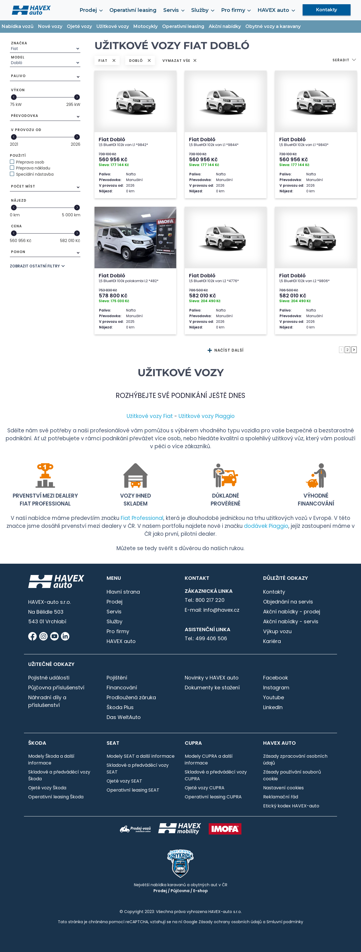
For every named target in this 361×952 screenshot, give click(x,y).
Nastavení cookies (283, 788)
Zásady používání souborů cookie (292, 775)
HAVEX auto (276, 10)
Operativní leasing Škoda (55, 797)
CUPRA (193, 743)
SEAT (113, 743)
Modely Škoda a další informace (51, 759)
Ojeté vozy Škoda (47, 788)
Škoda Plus (120, 707)
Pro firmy (236, 10)
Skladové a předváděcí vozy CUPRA (216, 775)
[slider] (13, 97)
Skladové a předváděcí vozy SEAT (138, 768)
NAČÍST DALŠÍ (226, 350)
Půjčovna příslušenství (56, 687)
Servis (173, 10)
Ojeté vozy (79, 26)
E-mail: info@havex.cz (212, 609)
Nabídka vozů (18, 26)
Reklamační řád (280, 797)
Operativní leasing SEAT (133, 790)
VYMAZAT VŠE (179, 60)
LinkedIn (273, 707)
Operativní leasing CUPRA (213, 797)
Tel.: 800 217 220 (204, 600)
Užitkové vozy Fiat (150, 416)
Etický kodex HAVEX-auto (291, 806)
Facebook (275, 677)
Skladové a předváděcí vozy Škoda (59, 775)
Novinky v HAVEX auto (212, 677)
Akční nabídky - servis (290, 621)
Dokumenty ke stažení (212, 687)
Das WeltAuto (124, 717)
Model (18, 57)
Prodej (91, 10)
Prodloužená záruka (131, 697)
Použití (18, 155)
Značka (19, 43)
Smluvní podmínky (285, 922)
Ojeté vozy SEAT (124, 781)
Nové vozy (50, 26)
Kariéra (272, 641)
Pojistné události (48, 677)
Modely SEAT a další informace (141, 756)
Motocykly (145, 26)
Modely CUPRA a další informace (209, 759)
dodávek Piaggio (266, 526)
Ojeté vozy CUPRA (204, 788)
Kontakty (326, 9)
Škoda (37, 743)
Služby (202, 10)
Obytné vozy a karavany (273, 26)
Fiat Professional (142, 518)
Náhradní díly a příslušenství (47, 701)
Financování (122, 687)
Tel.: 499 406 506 (206, 638)
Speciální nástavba (35, 174)
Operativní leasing (133, 10)
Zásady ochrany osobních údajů (230, 922)
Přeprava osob (30, 162)
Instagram (276, 687)
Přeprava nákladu (33, 168)
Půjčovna (180, 891)
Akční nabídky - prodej (291, 611)
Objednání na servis (288, 601)
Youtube (273, 697)
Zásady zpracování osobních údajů (295, 759)
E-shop (200, 891)
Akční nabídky (225, 26)
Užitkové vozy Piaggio (207, 416)
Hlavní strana (123, 591)
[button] (345, 60)
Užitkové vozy (112, 26)
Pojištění (117, 677)
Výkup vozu (277, 631)
